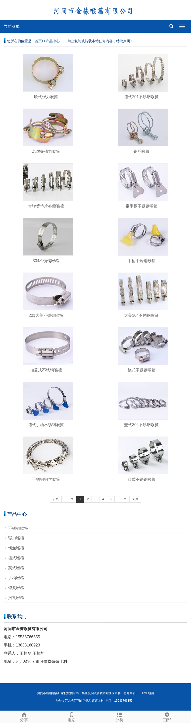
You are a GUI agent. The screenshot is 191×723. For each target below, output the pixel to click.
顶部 (167, 716)
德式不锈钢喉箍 (141, 370)
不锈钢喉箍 (18, 528)
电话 (72, 716)
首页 (38, 41)
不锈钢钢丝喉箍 (46, 479)
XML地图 (148, 693)
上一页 (68, 499)
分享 (24, 716)
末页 (135, 499)
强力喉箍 (16, 538)
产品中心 (53, 41)
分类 (119, 716)
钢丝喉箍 (141, 151)
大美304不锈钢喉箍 (141, 315)
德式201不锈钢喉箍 (141, 97)
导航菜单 (12, 26)
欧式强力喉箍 (46, 97)
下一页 (122, 499)
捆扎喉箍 (16, 598)
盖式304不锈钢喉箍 (141, 425)
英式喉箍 (16, 568)
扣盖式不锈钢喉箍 (46, 370)
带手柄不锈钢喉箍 (141, 206)
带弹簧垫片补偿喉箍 (46, 206)
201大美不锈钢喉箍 (46, 315)
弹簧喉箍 (16, 588)
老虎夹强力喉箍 (46, 151)
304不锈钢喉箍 (46, 261)
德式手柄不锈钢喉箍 (46, 425)
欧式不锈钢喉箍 (141, 479)
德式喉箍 (16, 558)
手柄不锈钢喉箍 (141, 261)
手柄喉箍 (16, 578)
